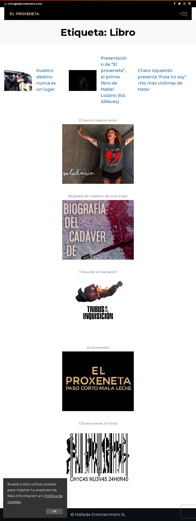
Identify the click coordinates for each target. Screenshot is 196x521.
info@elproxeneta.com (23, 4)
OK (54, 511)
